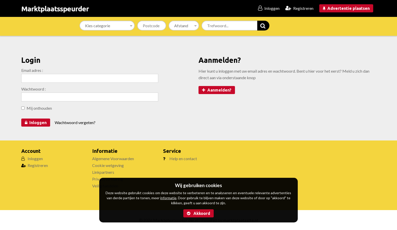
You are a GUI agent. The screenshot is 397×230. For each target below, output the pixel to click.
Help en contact (183, 158)
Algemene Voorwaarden (113, 158)
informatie (168, 198)
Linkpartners (103, 172)
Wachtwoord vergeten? (75, 122)
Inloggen (36, 122)
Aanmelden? (216, 90)
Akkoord (198, 213)
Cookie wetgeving (108, 165)
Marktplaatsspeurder (55, 9)
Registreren (38, 165)
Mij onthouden (36, 108)
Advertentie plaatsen (346, 8)
